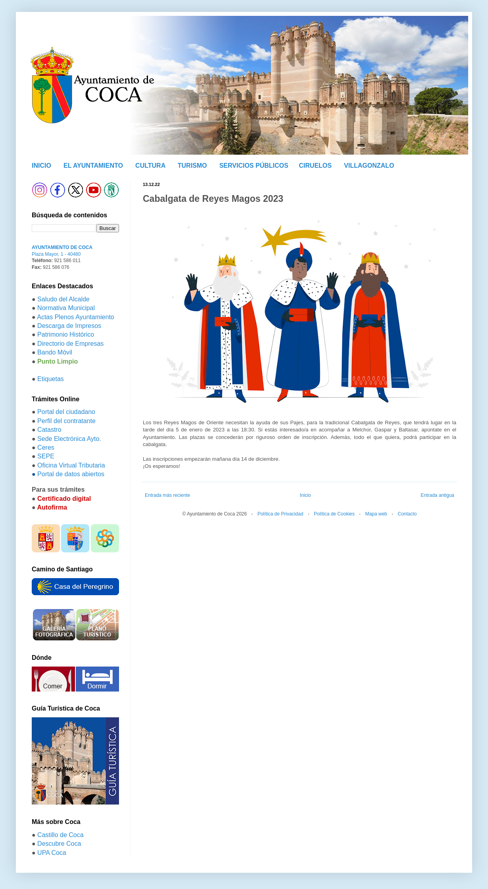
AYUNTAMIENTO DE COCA (62, 247)
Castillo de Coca (60, 835)
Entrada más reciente (167, 495)
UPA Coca (51, 852)
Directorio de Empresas (70, 343)
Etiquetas (50, 379)
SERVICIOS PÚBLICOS (253, 165)
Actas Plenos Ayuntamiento (75, 317)
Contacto (407, 514)
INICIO (41, 165)
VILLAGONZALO (369, 165)
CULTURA (150, 165)
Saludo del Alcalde (63, 299)
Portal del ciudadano (66, 411)
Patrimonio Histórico (65, 334)
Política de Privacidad (280, 514)
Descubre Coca (59, 843)
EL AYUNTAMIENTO (93, 165)
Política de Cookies (334, 514)
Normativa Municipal (66, 308)
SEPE (45, 456)
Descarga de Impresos (69, 325)
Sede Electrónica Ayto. (69, 438)
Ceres (45, 447)
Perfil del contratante (66, 421)
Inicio (305, 495)
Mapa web (376, 514)
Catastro (49, 429)
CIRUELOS (315, 165)
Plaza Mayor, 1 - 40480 (56, 254)
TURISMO (192, 165)
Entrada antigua (437, 495)
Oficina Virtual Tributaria (71, 465)
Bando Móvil (54, 352)
